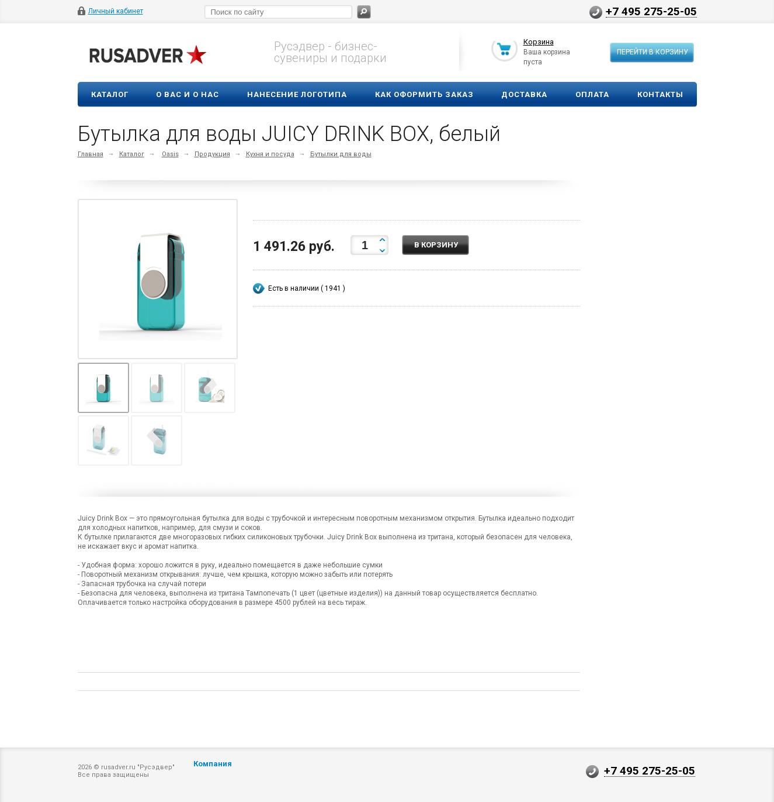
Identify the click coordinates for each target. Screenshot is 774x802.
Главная (90, 154)
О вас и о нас (187, 94)
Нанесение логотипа (297, 94)
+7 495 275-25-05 (651, 11)
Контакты (660, 94)
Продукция (212, 154)
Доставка (524, 94)
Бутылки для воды (341, 154)
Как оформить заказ (424, 94)
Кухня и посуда (270, 154)
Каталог (110, 94)
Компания (212, 763)
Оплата (592, 94)
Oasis (170, 154)
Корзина (538, 43)
